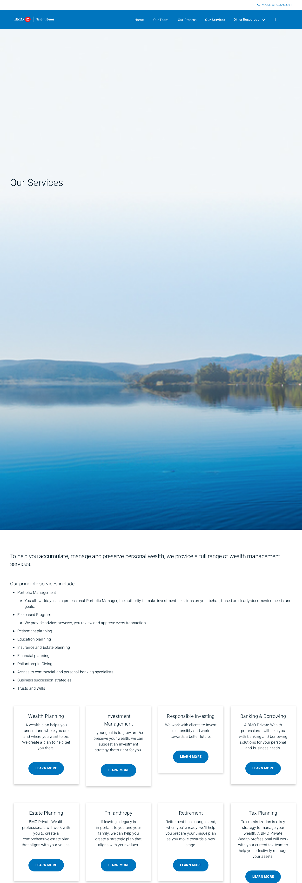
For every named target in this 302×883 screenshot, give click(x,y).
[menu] (275, 20)
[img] (151, 265)
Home (139, 19)
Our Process (187, 19)
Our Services (215, 19)
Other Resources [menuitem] (249, 20)
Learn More (46, 768)
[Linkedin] (253, 5)
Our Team (160, 19)
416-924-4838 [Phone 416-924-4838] (283, 5)
